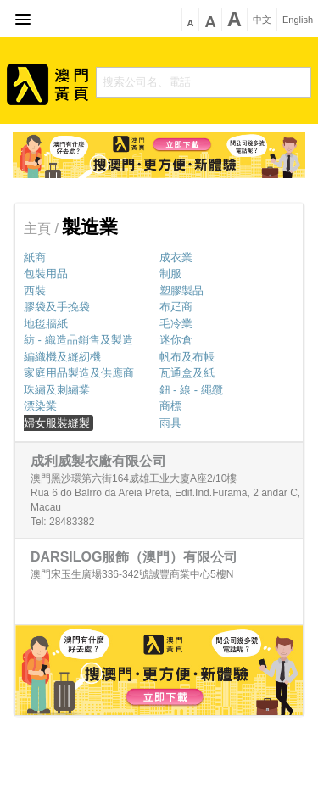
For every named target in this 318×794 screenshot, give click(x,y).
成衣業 (175, 257)
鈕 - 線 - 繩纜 (191, 389)
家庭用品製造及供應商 (79, 372)
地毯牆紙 (46, 323)
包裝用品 (46, 273)
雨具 (170, 423)
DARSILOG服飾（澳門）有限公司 (134, 557)
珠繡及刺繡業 (57, 389)
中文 (262, 20)
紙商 (35, 257)
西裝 (35, 290)
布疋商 (175, 306)
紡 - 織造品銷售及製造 (78, 339)
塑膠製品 (181, 290)
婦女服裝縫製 (57, 423)
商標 (170, 406)
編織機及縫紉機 (62, 356)
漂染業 (40, 406)
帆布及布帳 (187, 356)
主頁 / (43, 228)
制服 (170, 273)
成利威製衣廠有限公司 (98, 461)
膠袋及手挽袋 (57, 306)
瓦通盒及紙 (187, 372)
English (297, 20)
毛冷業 (175, 323)
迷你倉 (175, 339)
